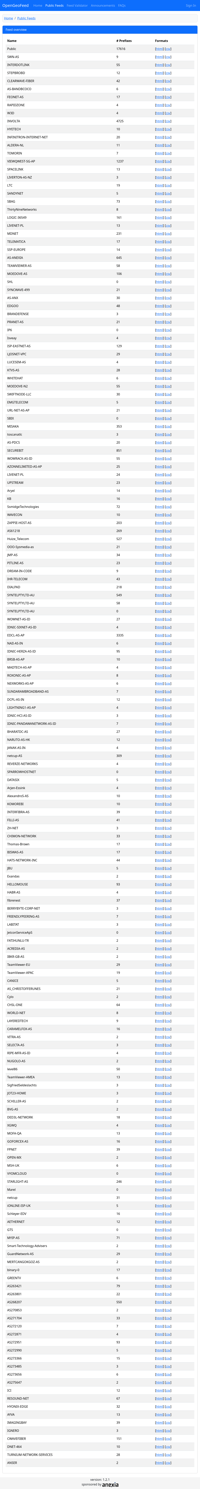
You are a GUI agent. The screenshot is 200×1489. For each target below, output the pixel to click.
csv (168, 49)
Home (37, 5)
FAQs (122, 5)
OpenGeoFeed (15, 5)
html (159, 49)
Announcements (103, 5)
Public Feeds (54, 5)
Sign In (191, 5)
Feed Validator (77, 5)
